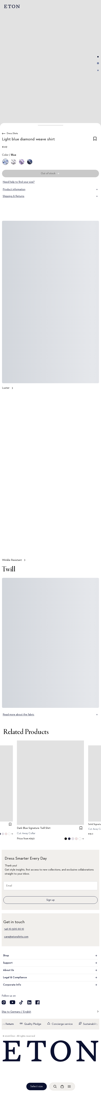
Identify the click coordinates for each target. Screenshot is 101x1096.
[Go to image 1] (98, 56)
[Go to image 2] (98, 63)
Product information (50, 189)
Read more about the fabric (50, 714)
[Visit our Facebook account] (37, 1002)
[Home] (50, 1051)
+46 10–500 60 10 (14, 929)
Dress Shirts (12, 133)
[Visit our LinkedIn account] (29, 1002)
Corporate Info (50, 985)
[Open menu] (69, 1086)
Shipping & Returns (50, 196)
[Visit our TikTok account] (21, 1002)
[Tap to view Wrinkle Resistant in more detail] (50, 479)
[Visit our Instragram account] (4, 1002)
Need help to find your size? (19, 182)
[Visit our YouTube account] (12, 1002)
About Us (50, 970)
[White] (13, 162)
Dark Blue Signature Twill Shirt (33, 828)
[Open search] (55, 1086)
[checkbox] (95, 140)
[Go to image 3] (98, 70)
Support (50, 963)
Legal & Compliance (50, 977)
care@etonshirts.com (16, 936)
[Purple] (21, 162)
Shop (50, 955)
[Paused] (93, 548)
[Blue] (5, 162)
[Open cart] (62, 1086)
